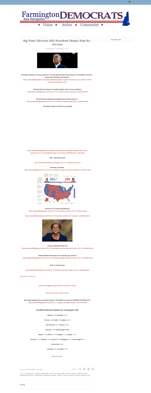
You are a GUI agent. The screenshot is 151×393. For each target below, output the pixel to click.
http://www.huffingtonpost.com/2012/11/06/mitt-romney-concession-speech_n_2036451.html (58, 170)
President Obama (49, 375)
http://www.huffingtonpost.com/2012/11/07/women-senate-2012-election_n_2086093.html (57, 216)
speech (66, 375)
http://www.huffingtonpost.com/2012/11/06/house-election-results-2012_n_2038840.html (57, 270)
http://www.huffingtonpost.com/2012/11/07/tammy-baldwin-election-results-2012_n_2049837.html (57, 258)
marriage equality (27, 375)
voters (77, 375)
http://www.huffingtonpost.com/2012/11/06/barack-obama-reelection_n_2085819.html (57, 101)
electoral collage (64, 373)
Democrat (45, 373)
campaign (29, 373)
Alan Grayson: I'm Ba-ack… (28, 276)
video (71, 375)
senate (59, 375)
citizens (37, 373)
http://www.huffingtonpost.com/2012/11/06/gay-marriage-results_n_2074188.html (57, 302)
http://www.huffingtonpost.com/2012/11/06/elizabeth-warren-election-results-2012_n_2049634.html (57, 248)
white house (85, 375)
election (52, 373)
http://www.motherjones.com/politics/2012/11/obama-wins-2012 (57, 163)
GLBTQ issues (82, 373)
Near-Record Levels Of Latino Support (57, 293)
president (38, 375)
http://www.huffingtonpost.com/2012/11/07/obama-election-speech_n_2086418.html (57, 92)
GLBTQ (74, 373)
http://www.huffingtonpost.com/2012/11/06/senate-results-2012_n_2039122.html (58, 211)
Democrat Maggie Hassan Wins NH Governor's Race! (57, 286)
